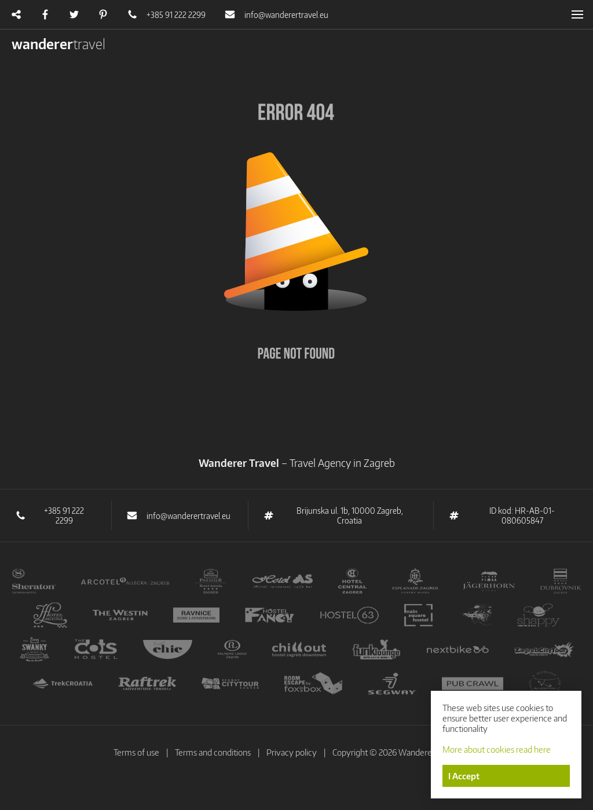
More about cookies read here (496, 749)
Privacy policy (291, 752)
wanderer (58, 43)
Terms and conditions (213, 752)
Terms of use (136, 752)
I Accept (463, 776)
